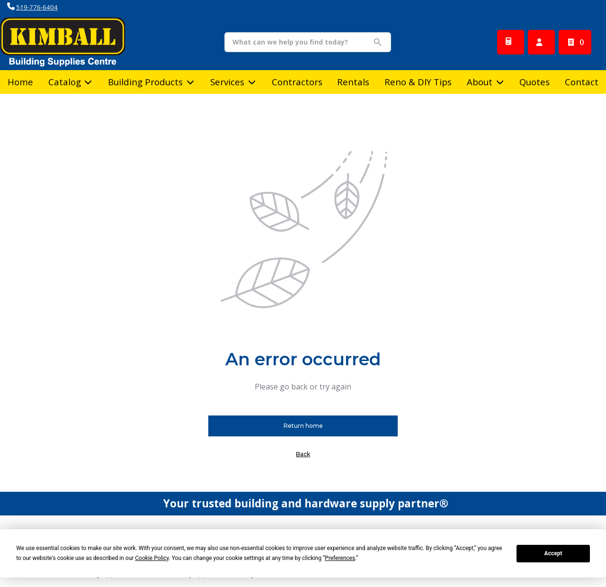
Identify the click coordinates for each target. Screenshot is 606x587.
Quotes (534, 82)
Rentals (353, 82)
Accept (553, 553)
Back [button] (303, 454)
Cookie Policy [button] (152, 558)
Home (20, 82)
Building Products (145, 82)
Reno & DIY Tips (418, 82)
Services (227, 82)
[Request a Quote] (510, 42)
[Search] (300, 42)
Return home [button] (303, 425)
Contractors (297, 82)
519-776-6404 (37, 7)
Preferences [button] (340, 558)
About (479, 82)
